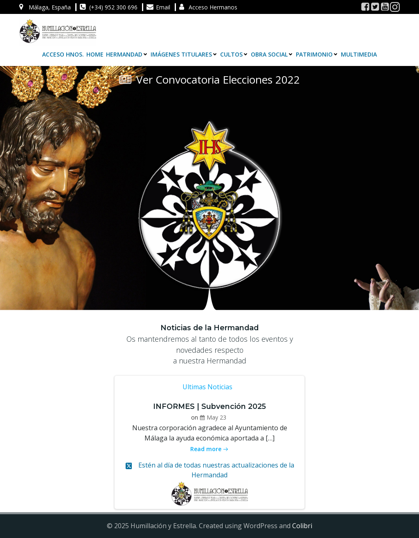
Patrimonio (317, 54)
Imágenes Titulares (184, 54)
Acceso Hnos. (63, 54)
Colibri (302, 525)
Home (95, 54)
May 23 (213, 417)
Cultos (234, 54)
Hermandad (127, 54)
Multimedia (359, 54)
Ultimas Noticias (207, 386)
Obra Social (272, 54)
